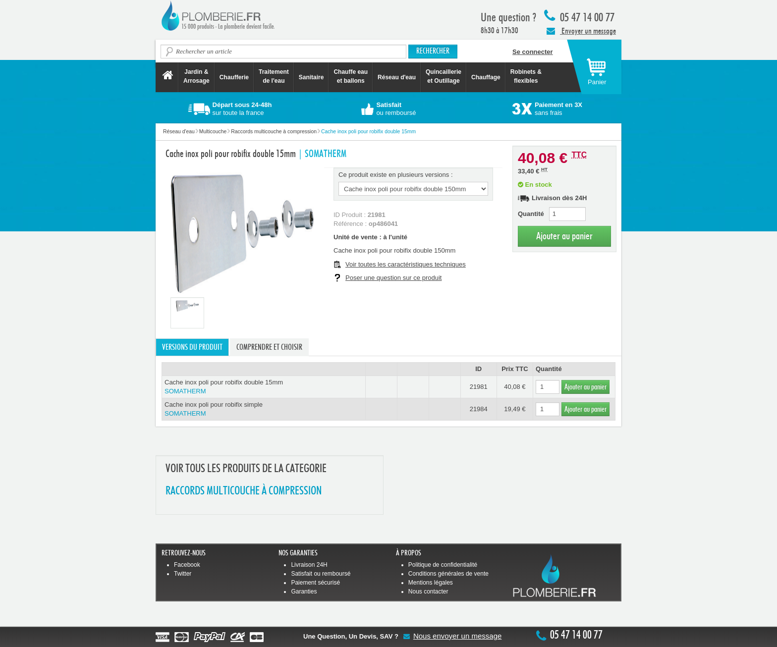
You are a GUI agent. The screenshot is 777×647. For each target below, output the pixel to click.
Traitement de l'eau (274, 76)
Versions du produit (192, 347)
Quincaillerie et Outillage (443, 76)
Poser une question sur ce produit (393, 277)
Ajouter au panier (564, 236)
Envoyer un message (581, 30)
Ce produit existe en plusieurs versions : (395, 174)
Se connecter (532, 51)
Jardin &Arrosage (196, 76)
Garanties (304, 591)
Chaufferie (234, 77)
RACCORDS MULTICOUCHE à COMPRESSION (244, 491)
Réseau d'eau (397, 77)
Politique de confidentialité (442, 564)
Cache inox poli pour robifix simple (264, 409)
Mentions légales (430, 582)
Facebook (187, 564)
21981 (479, 386)
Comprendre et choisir (269, 347)
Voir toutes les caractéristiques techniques (405, 264)
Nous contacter (428, 591)
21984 (479, 409)
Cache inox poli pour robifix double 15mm (264, 387)
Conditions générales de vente (448, 573)
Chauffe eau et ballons (350, 76)
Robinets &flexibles (526, 76)
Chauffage (485, 77)
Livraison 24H (309, 564)
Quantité (531, 213)
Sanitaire (311, 77)
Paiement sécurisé (315, 582)
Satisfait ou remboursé (320, 573)
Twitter (182, 573)
